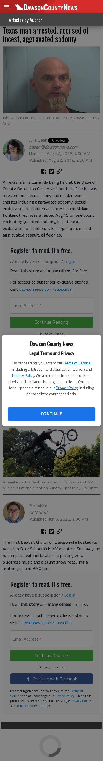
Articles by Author (25, 19)
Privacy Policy (23, 375)
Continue (51, 413)
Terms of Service (77, 363)
